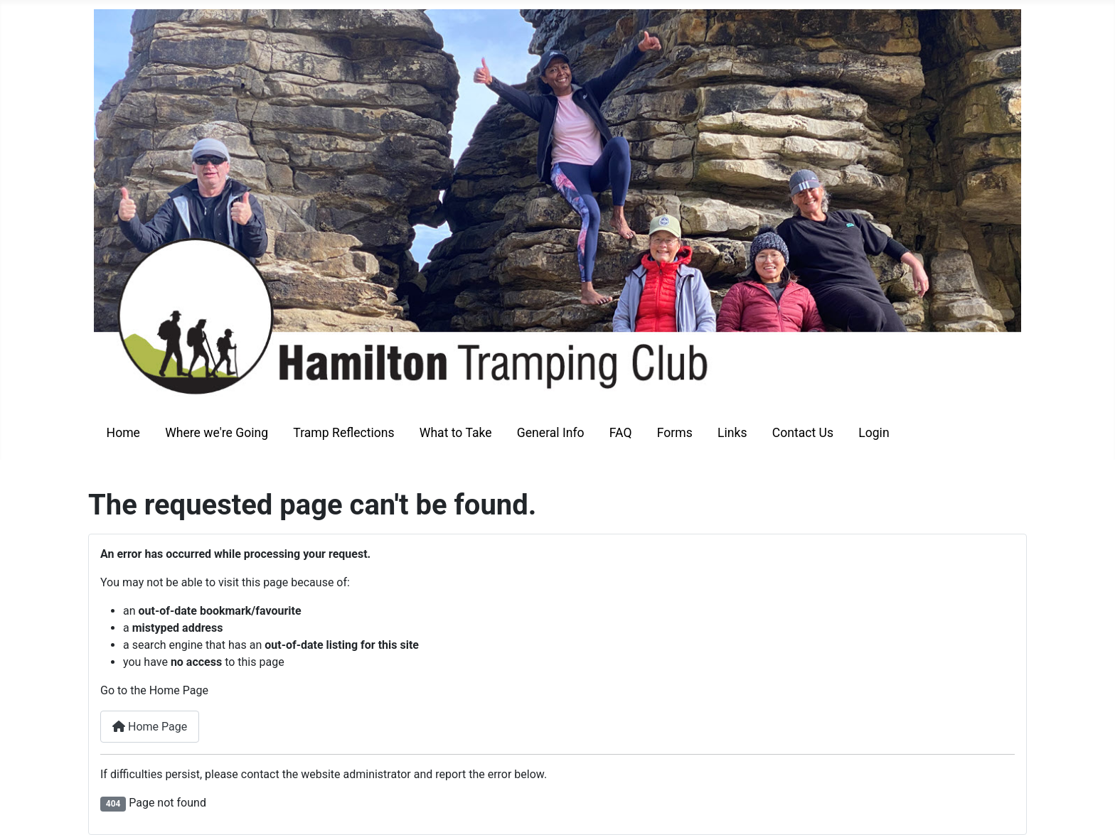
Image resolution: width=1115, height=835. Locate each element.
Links (732, 433)
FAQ (620, 433)
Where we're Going (216, 433)
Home (123, 433)
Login (873, 433)
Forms (675, 433)
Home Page (149, 726)
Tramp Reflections (343, 433)
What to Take (456, 433)
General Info (551, 433)
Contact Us (802, 433)
